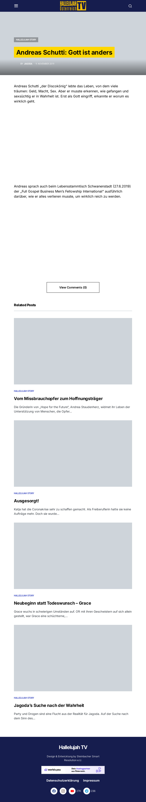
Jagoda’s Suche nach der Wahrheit (49, 705)
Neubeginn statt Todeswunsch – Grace (52, 603)
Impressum (91, 780)
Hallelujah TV (73, 747)
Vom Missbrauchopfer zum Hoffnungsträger (58, 398)
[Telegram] (89, 791)
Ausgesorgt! (26, 500)
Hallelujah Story (26, 40)
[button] (16, 5)
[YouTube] (75, 791)
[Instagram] (63, 791)
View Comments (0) (73, 287)
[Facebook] (54, 791)
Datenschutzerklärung (62, 780)
